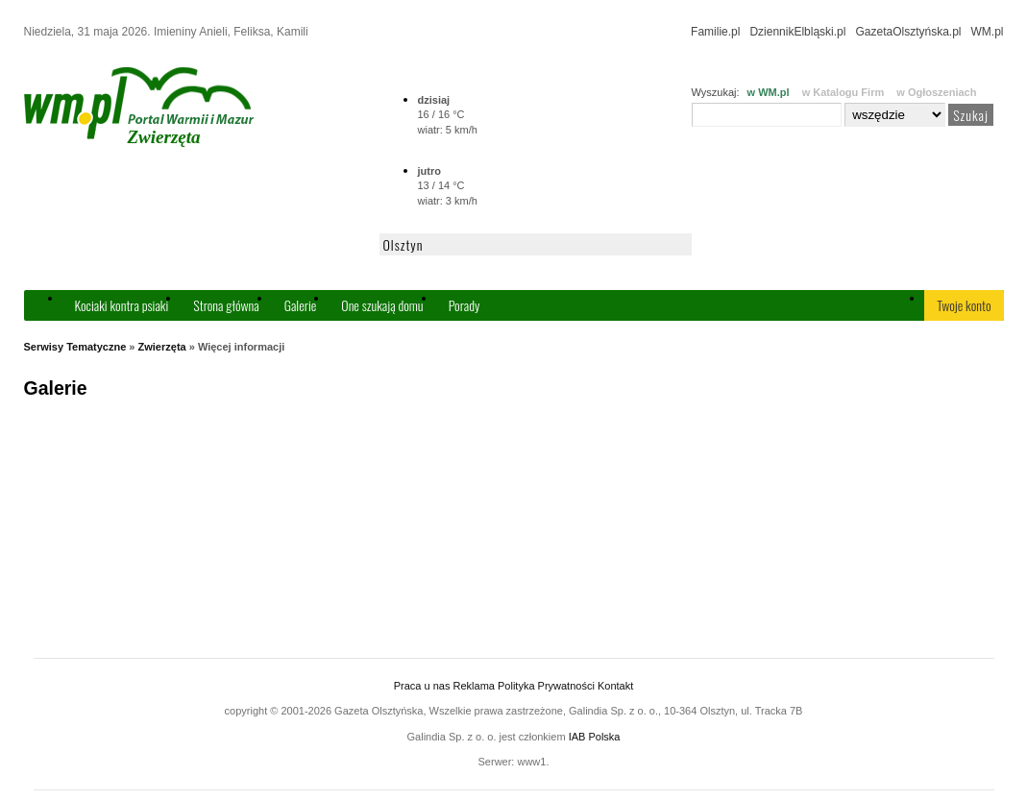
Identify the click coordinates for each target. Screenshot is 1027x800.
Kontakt (615, 685)
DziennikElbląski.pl (797, 31)
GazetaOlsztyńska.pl (908, 31)
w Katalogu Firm (843, 92)
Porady (464, 305)
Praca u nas (422, 685)
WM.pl (987, 31)
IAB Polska (595, 736)
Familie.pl (715, 31)
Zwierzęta (162, 346)
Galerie (300, 305)
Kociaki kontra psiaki (122, 305)
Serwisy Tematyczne (75, 346)
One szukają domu (382, 305)
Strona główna (225, 305)
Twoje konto (963, 305)
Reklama (474, 685)
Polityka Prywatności (546, 685)
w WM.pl (768, 92)
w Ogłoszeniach (936, 92)
